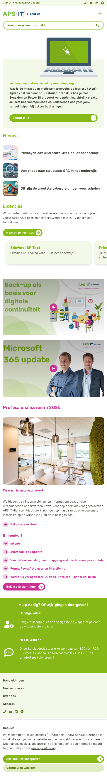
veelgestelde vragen (70, 622)
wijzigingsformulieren (39, 626)
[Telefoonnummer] (85, 3)
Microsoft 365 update (26, 552)
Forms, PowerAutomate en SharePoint (37, 569)
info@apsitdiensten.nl (38, 657)
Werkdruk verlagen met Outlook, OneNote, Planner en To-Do (53, 577)
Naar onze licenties (20, 233)
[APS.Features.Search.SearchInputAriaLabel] (53, 25)
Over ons (9, 696)
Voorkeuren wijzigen (21, 768)
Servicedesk (36, 649)
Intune (15, 544)
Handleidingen (13, 680)
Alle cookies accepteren (23, 759)
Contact (9, 704)
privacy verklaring (43, 748)
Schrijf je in (21, 118)
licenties (38, 622)
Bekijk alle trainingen (21, 587)
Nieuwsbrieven (13, 688)
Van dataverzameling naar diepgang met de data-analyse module (56, 560)
